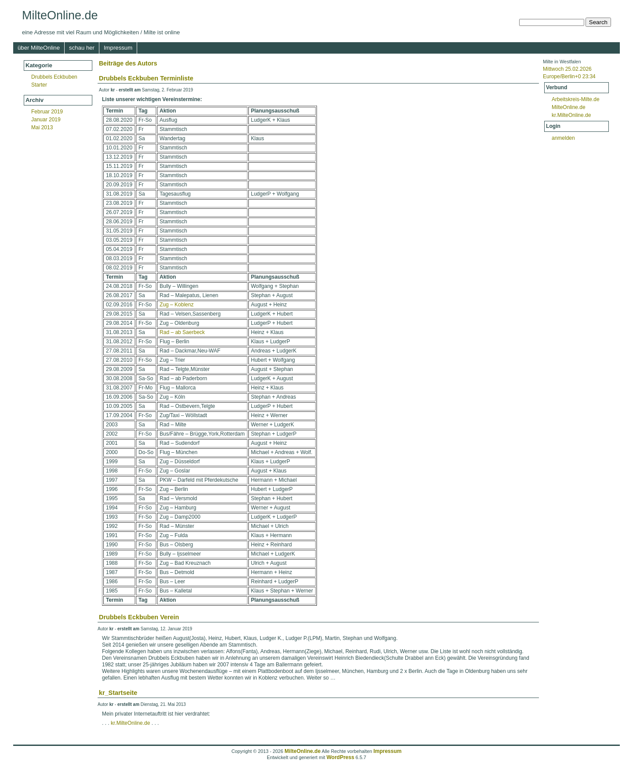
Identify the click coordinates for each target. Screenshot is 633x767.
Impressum (118, 47)
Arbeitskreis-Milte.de (576, 99)
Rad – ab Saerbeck (182, 332)
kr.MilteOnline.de (571, 115)
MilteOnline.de (60, 15)
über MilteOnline (39, 47)
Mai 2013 (42, 127)
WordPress (340, 757)
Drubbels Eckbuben (54, 77)
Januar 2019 (46, 119)
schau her (82, 47)
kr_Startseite (118, 692)
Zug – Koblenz (176, 305)
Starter (39, 85)
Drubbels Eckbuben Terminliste (146, 78)
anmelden (563, 138)
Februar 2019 (47, 112)
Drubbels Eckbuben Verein (139, 617)
